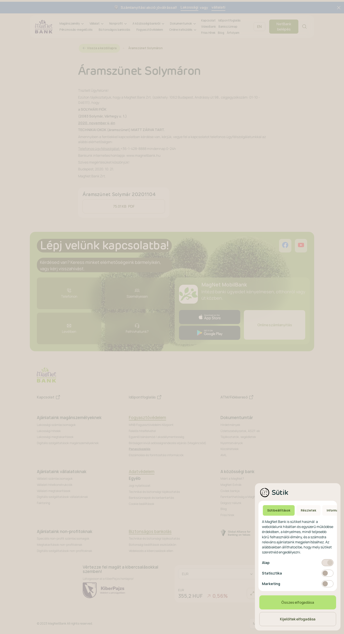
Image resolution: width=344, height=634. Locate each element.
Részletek (308, 510)
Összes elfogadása (297, 602)
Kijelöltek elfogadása (298, 619)
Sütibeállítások (278, 510)
